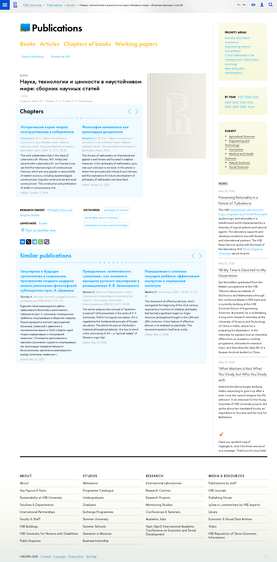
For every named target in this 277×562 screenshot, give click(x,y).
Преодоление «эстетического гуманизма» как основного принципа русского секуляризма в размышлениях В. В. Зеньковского (111, 278)
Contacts (45, 556)
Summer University (95, 519)
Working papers (136, 44)
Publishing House (220, 497)
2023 (235, 102)
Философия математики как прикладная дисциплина (105, 129)
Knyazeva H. (28, 138)
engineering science (238, 46)
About (26, 476)
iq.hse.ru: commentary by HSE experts (234, 505)
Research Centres (158, 490)
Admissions (90, 483)
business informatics (237, 38)
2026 (248, 97)
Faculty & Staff (30, 519)
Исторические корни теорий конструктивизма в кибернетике (47, 129)
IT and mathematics (237, 55)
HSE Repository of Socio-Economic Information (232, 535)
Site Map (91, 556)
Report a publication (33, 56)
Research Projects (158, 497)
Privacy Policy (76, 556)
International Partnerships (37, 512)
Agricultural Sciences (242, 136)
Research (155, 476)
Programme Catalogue (98, 490)
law (252, 55)
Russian (43, 223)
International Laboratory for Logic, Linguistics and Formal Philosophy (243, 212)
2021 (250, 102)
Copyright (59, 556)
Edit (265, 555)
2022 (243, 102)
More (251, 107)
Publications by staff (223, 483)
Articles (49, 44)
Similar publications (45, 255)
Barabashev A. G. (91, 138)
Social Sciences (238, 167)
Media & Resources (226, 476)
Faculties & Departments (36, 505)
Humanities (236, 149)
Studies (90, 476)
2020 (228, 107)
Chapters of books (87, 44)
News (223, 183)
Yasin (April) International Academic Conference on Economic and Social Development (171, 530)
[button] (77, 118)
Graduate (89, 505)
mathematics (251, 59)
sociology (231, 64)
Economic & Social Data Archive (230, 519)
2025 (255, 97)
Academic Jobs (156, 519)
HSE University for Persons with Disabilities (49, 533)
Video (213, 526)
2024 (228, 102)
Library (213, 512)
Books (27, 44)
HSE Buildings (29, 526)
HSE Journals (217, 490)
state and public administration (235, 70)
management (233, 59)
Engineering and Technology (237, 143)
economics (232, 42)
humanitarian (233, 51)
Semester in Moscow (97, 533)
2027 (241, 97)
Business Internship (96, 541)
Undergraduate (93, 497)
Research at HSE (60, 56)
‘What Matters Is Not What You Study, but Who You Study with (243, 374)
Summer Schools (94, 526)
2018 (243, 107)
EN (244, 4)
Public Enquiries (30, 541)
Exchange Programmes (98, 512)
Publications (57, 27)
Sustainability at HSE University (41, 497)
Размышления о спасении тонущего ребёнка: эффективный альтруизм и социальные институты (172, 278)
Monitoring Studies (159, 505)
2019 (235, 107)
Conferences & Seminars (163, 512)
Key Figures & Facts (33, 490)
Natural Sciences (239, 162)
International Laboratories (163, 483)
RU (239, 4)
